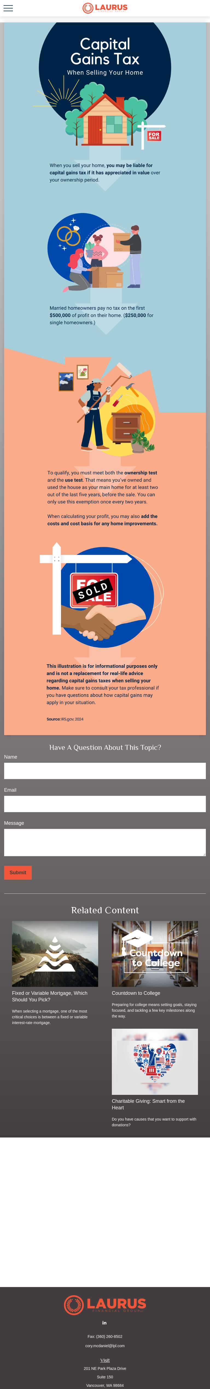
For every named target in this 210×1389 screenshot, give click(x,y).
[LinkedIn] (104, 1322)
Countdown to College (136, 993)
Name (10, 757)
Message (14, 823)
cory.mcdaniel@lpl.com (105, 1346)
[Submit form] (18, 873)
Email (10, 790)
